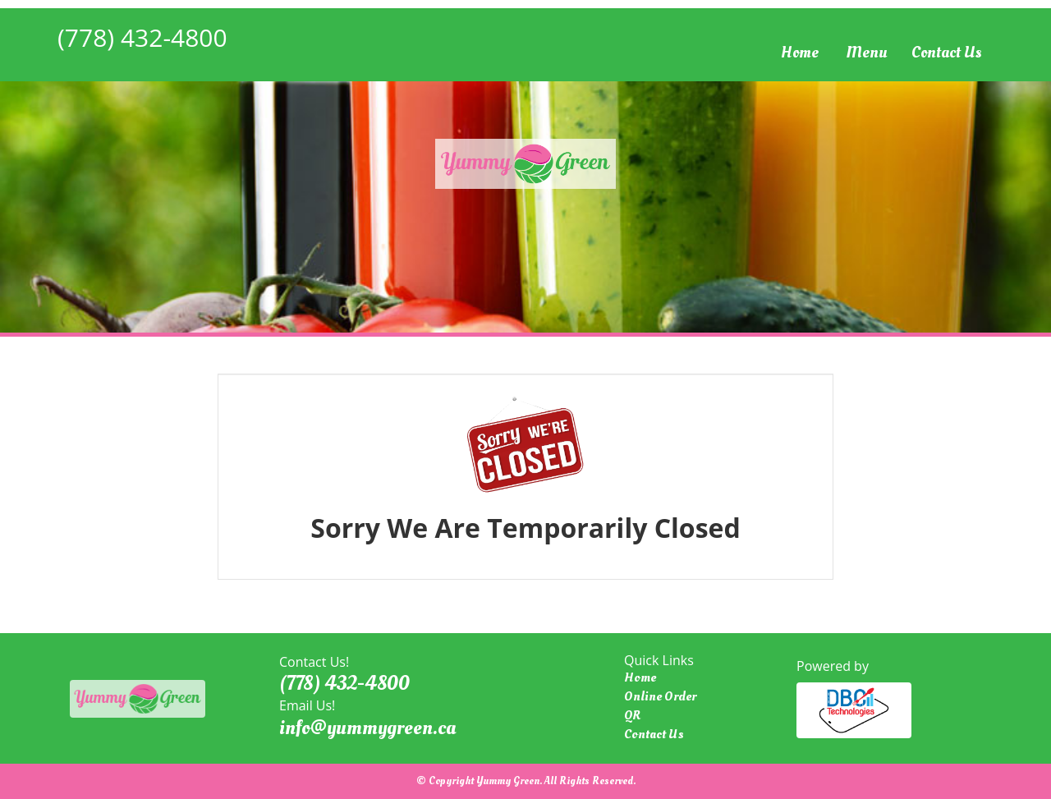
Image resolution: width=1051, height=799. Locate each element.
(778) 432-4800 (142, 37)
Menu (866, 52)
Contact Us (946, 52)
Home (800, 52)
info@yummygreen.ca (367, 728)
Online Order (660, 696)
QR (632, 715)
